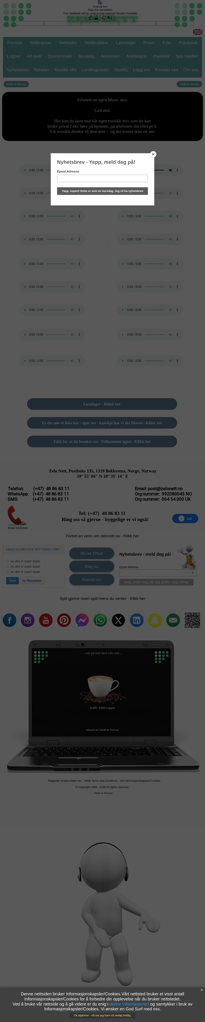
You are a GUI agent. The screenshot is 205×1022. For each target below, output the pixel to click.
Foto (167, 42)
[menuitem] (92, 554)
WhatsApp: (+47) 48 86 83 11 (38, 494)
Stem (12, 580)
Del (185, 518)
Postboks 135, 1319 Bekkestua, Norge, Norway (112, 470)
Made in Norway (103, 793)
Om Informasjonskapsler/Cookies (140, 780)
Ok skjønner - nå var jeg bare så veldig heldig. (102, 1015)
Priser (149, 42)
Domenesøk (60, 56)
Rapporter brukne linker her (65, 780)
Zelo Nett (57, 470)
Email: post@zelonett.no (159, 488)
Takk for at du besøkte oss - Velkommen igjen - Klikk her (102, 441)
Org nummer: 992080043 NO (163, 494)
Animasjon (136, 56)
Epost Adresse (156, 567)
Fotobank (188, 42)
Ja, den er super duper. (23, 561)
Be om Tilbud (92, 553)
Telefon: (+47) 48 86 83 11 (38, 488)
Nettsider (68, 42)
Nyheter (42, 69)
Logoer (13, 56)
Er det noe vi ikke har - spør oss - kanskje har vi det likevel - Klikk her (102, 423)
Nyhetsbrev (17, 69)
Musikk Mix (66, 69)
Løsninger (126, 42)
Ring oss (92, 566)
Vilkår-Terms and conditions (101, 780)
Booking (86, 56)
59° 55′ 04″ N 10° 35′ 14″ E (102, 476)
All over (34, 56)
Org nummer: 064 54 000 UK (163, 499)
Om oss (190, 69)
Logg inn (141, 69)
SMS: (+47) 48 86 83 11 (38, 499)
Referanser (41, 42)
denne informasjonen (129, 1004)
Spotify (121, 69)
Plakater (161, 56)
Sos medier (187, 56)
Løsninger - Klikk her (102, 404)
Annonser (110, 56)
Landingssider (95, 69)
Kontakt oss (91, 579)
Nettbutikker (96, 42)
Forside (14, 42)
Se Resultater (31, 580)
